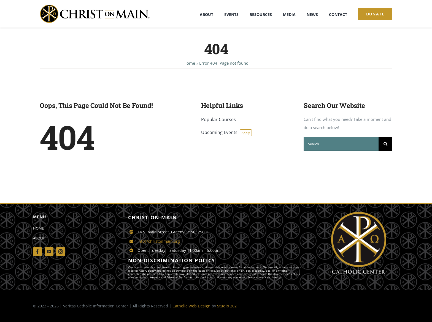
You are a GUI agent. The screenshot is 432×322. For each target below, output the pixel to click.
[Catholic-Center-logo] (358, 214)
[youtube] (49, 251)
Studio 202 (227, 306)
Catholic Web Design (191, 306)
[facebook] (37, 251)
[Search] (385, 144)
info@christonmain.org (158, 241)
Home (189, 63)
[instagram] (60, 251)
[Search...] (341, 144)
